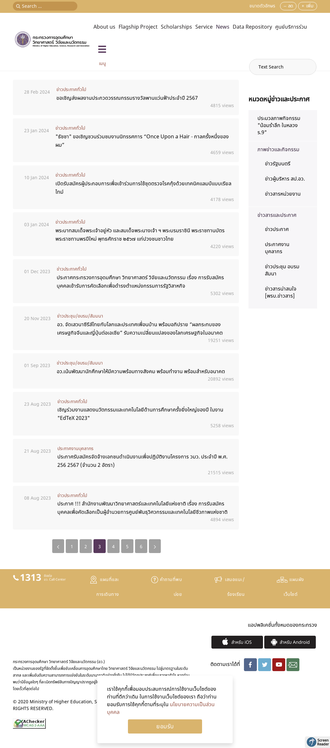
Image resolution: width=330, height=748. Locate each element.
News (222, 27)
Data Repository (252, 27)
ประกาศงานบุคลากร (75, 448)
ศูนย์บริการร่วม (291, 27)
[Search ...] (45, 6)
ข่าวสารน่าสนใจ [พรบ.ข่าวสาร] (280, 292)
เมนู (102, 63)
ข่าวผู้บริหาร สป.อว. (285, 179)
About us (104, 27)
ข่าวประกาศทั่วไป (71, 89)
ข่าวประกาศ (277, 229)
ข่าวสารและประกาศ (276, 215)
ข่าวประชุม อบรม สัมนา (282, 270)
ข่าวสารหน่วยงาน (283, 194)
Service (204, 27)
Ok (165, 726)
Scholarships (176, 27)
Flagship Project (138, 27)
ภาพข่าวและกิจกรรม (278, 149)
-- (285, 6)
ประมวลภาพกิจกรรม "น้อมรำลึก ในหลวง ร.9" (278, 125)
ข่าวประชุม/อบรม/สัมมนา (80, 316)
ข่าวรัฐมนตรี (277, 164)
